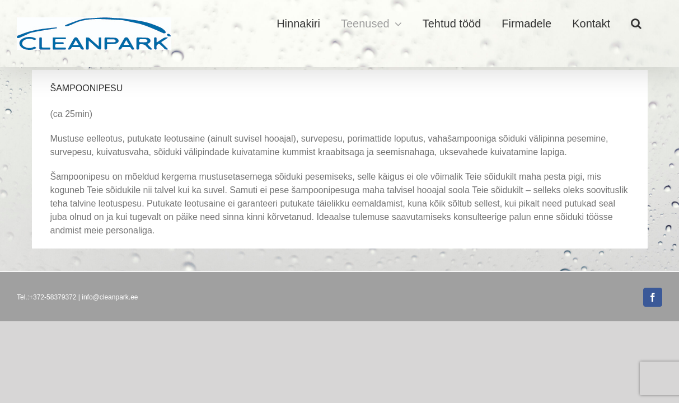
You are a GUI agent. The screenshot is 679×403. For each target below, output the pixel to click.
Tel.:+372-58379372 (46, 297)
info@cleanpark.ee (110, 297)
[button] (657, 23)
